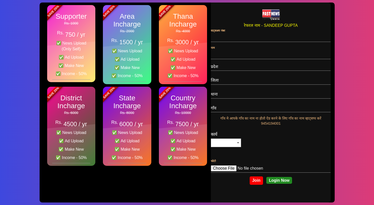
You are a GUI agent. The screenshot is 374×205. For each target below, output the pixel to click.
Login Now (279, 180)
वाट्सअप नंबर (218, 30)
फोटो (213, 161)
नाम (213, 47)
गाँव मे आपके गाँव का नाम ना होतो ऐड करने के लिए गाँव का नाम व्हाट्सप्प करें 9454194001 (270, 120)
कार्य (214, 134)
